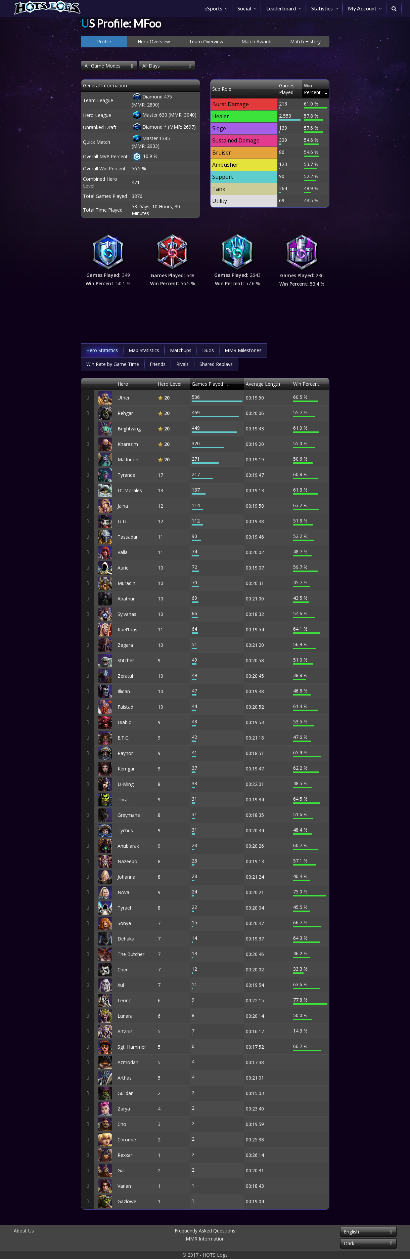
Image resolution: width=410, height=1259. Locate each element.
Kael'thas (127, 629)
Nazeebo (127, 861)
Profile (104, 41)
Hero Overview (154, 41)
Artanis (125, 1031)
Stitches (126, 660)
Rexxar (125, 1155)
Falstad (125, 707)
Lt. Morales (130, 490)
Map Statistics (144, 350)
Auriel (124, 567)
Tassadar (128, 537)
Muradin (126, 583)
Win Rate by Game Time (112, 364)
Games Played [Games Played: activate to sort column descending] (278, 85)
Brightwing (129, 428)
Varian (124, 1186)
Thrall (124, 799)
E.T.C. (123, 738)
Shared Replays (216, 364)
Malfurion (128, 459)
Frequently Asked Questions (205, 1230)
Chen (123, 969)
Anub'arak (128, 846)
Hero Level (169, 384)
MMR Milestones (243, 350)
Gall (122, 1170)
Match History (305, 41)
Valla (123, 552)
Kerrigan (127, 768)
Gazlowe (127, 1201)
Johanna (126, 877)
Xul (121, 985)
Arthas (125, 1078)
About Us (24, 1230)
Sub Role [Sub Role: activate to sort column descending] (221, 85)
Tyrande (126, 475)
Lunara (125, 1016)
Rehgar (125, 413)
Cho (122, 1124)
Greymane (129, 815)
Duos (208, 350)
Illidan (124, 691)
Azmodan (128, 1062)
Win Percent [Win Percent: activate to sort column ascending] (311, 85)
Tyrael (124, 908)
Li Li (122, 521)
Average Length (263, 384)
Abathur (126, 598)
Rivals (182, 364)
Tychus (125, 830)
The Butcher (131, 954)
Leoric (124, 1000)
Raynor (125, 753)
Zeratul (125, 676)
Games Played (207, 384)
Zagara (125, 645)
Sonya (124, 923)
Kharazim (128, 444)
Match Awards (257, 41)
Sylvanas (127, 614)
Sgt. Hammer (132, 1047)
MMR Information (205, 1238)
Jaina (123, 506)
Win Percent (306, 384)
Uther (124, 397)
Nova (123, 892)
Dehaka (126, 938)
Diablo (125, 722)
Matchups (180, 350)
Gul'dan (126, 1093)
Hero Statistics (102, 350)
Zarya (124, 1108)
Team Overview (206, 41)
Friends (158, 364)
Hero (123, 384)
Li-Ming (126, 784)
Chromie (127, 1139)
